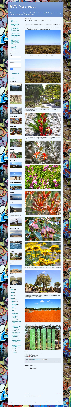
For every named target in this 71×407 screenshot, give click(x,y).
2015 (12, 298)
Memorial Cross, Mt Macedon (16, 348)
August (13, 305)
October (14, 302)
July (13, 307)
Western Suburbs (14, 26)
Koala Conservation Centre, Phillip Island (16, 333)
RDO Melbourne (23, 6)
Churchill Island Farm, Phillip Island (16, 327)
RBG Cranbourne (29, 351)
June (13, 308)
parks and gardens (42, 360)
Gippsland (13, 44)
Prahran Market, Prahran (15, 317)
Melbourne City (14, 21)
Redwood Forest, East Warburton (16, 341)
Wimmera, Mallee (14, 48)
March (13, 350)
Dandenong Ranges (15, 30)
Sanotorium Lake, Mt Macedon (16, 346)
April (13, 311)
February (14, 352)
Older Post (58, 394)
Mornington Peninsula (15, 35)
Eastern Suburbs (14, 25)
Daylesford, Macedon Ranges (15, 34)
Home (43, 394)
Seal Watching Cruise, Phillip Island (16, 319)
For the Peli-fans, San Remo (16, 322)
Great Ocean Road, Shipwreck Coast (15, 41)
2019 (12, 292)
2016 (12, 296)
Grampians (13, 47)
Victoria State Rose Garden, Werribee (16, 343)
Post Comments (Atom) (36, 395)
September (14, 304)
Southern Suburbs (15, 24)
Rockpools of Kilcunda (14, 324)
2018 (12, 293)
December (14, 299)
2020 (12, 290)
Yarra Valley (13, 31)
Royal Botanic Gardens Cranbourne (53, 360)
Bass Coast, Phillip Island (15, 43)
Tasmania (13, 50)
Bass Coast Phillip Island (33, 360)
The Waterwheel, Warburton (15, 338)
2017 (12, 295)
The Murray (13, 46)
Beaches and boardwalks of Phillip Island (15, 329)
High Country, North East (15, 29)
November (14, 301)
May (13, 310)
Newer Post (27, 394)
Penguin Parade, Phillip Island (15, 336)
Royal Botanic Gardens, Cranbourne (15, 314)
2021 (12, 289)
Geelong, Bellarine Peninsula (15, 37)
